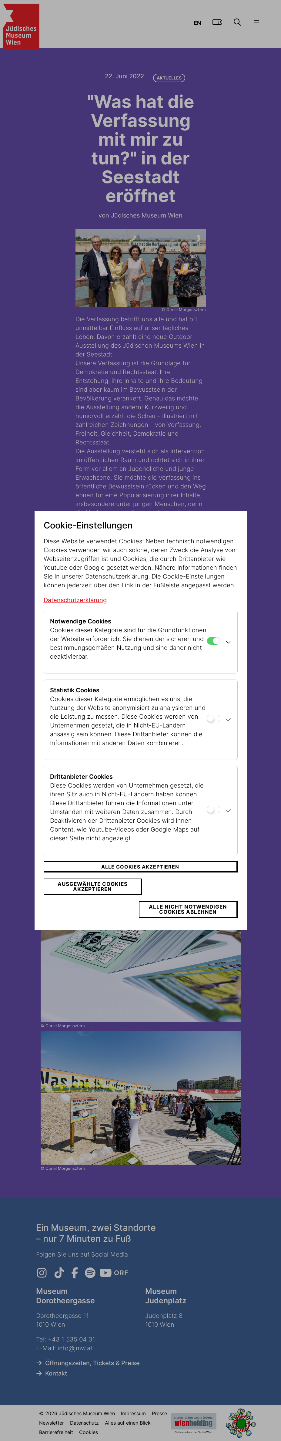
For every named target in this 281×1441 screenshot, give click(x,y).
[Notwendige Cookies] (213, 652)
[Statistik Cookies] (213, 730)
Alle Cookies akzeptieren (140, 878)
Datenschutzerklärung (75, 611)
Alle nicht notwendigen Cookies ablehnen (190, 897)
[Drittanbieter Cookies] (213, 821)
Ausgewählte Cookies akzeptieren (91, 897)
